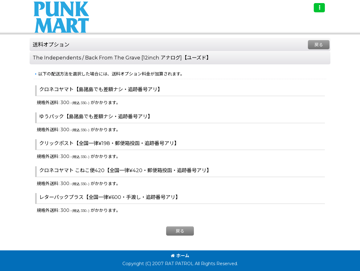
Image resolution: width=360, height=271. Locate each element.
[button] (319, 7)
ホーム (180, 255)
